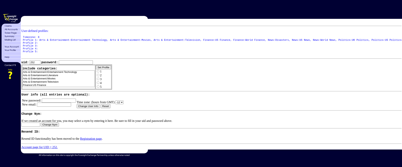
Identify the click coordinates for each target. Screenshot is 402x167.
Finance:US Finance (59, 90)
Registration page (91, 147)
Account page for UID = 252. (39, 155)
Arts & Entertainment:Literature (59, 80)
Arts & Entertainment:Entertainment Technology (59, 77)
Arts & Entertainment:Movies (59, 83)
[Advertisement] (210, 7)
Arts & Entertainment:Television (59, 86)
